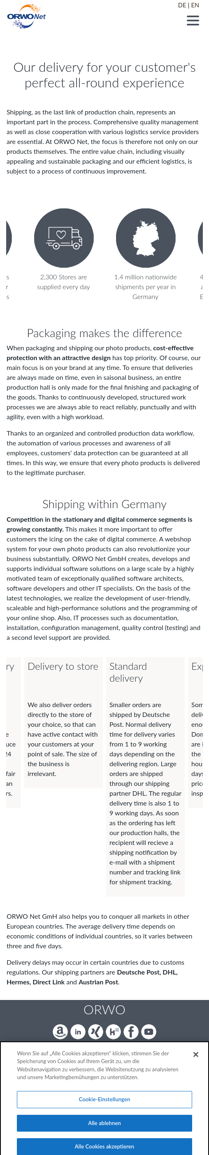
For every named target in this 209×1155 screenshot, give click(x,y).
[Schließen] (196, 1061)
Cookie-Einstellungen (104, 1105)
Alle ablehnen (104, 1129)
